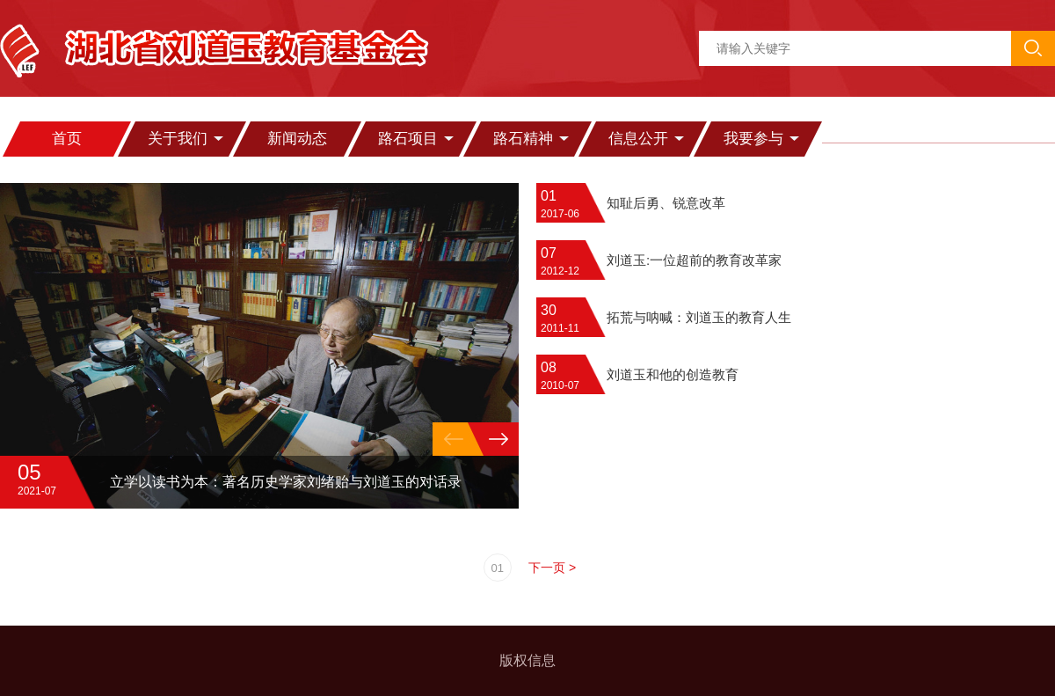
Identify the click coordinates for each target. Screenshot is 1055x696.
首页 (67, 138)
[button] (498, 439)
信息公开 (638, 138)
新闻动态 (297, 138)
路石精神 (523, 138)
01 (497, 568)
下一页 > (552, 567)
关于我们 (177, 138)
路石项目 (408, 138)
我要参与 (753, 138)
